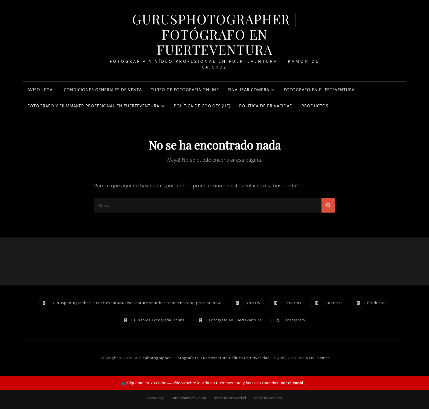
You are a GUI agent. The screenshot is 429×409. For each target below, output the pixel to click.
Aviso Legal (41, 89)
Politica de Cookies (266, 397)
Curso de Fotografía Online (184, 89)
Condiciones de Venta (188, 397)
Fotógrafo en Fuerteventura (319, 89)
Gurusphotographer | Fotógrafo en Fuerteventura (214, 34)
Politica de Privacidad (228, 397)
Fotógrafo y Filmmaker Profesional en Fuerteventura (93, 105)
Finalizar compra (248, 89)
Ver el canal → (294, 383)
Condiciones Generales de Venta (103, 89)
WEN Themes (317, 357)
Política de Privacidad (266, 105)
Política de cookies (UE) (202, 105)
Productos (315, 105)
